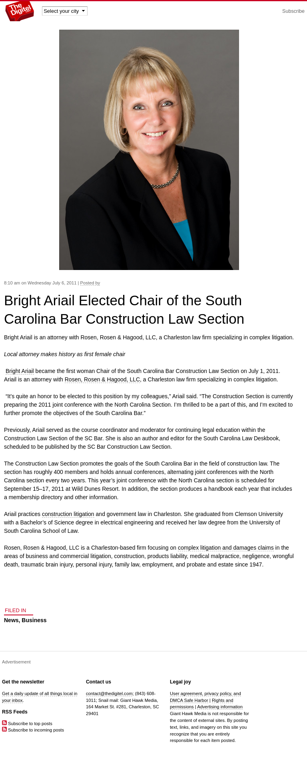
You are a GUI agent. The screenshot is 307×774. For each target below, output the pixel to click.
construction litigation (68, 514)
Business (34, 620)
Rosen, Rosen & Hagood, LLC (102, 379)
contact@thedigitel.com (109, 693)
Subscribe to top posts (27, 723)
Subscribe (293, 11)
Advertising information (220, 706)
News (11, 620)
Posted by (90, 282)
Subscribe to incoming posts (33, 730)
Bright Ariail (20, 371)
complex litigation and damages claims (226, 547)
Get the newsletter (23, 682)
